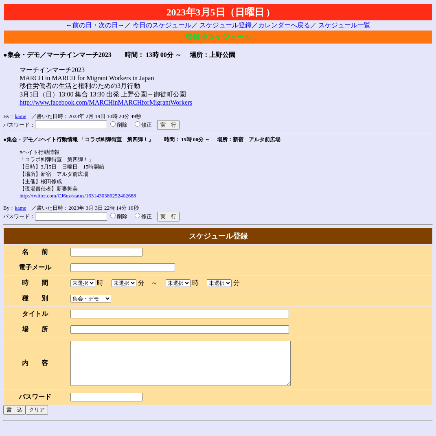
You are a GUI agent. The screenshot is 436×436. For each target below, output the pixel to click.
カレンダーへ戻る (284, 25)
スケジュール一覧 (344, 25)
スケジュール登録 (225, 25)
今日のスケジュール (162, 25)
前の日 (82, 25)
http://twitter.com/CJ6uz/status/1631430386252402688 (78, 196)
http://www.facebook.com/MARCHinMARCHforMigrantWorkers (106, 102)
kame (20, 116)
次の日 (108, 25)
